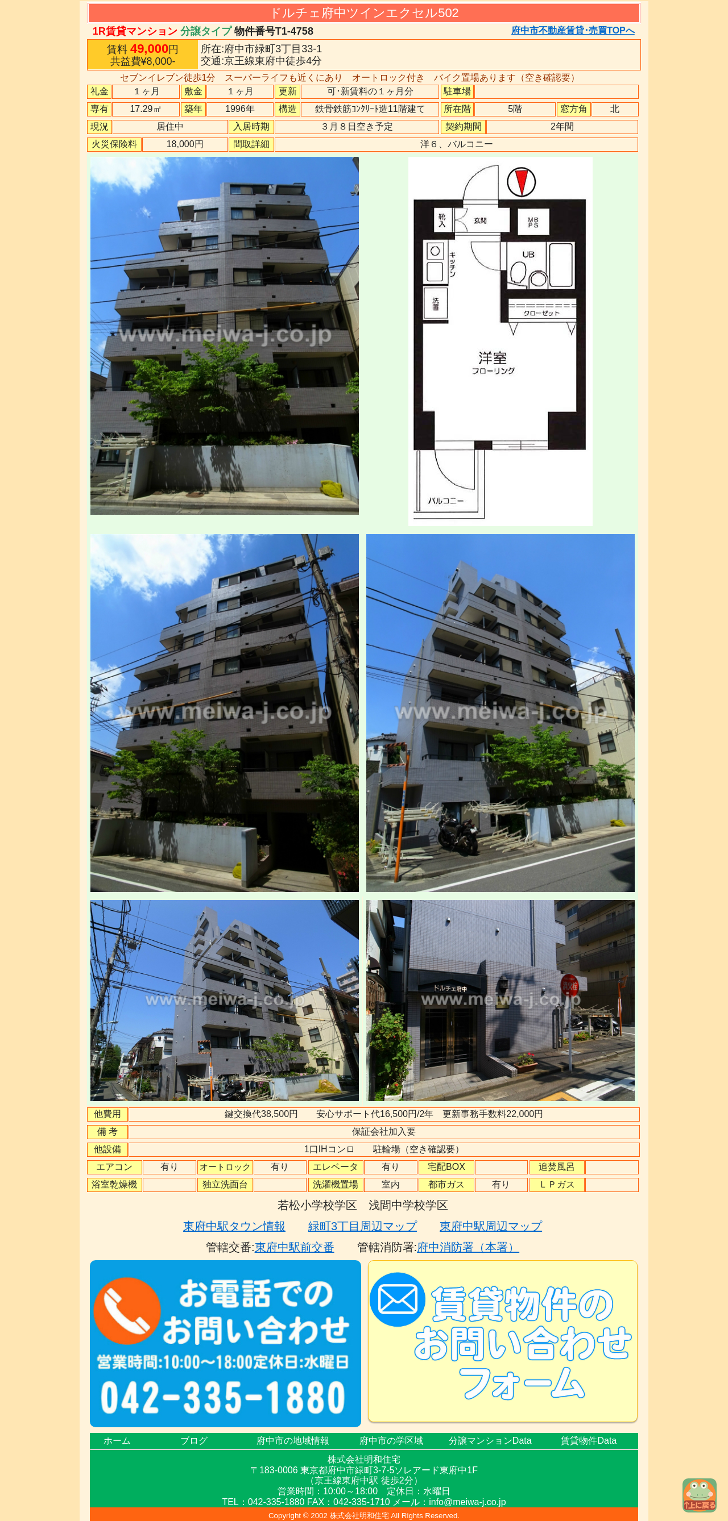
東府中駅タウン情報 (234, 1226)
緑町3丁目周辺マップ (362, 1226)
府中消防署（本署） (468, 1247)
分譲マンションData (490, 1440)
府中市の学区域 (391, 1440)
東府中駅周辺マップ (491, 1226)
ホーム (117, 1440)
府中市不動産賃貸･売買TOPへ (573, 30)
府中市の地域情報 (293, 1440)
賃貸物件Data (589, 1440)
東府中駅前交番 (294, 1247)
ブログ (194, 1440)
